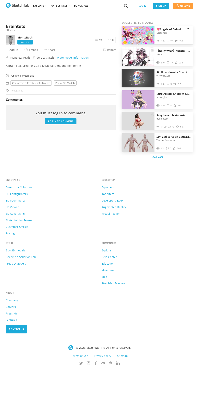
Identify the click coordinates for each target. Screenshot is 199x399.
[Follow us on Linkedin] (118, 393)
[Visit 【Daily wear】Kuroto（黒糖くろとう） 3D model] (138, 56)
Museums (107, 299)
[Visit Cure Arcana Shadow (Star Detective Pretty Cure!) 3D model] (138, 99)
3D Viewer (12, 236)
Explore (38, 5)
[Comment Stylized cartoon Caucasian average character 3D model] (168, 148)
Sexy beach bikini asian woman (173, 115)
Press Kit (11, 343)
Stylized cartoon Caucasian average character (173, 136)
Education (107, 293)
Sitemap (122, 385)
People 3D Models (65, 144)
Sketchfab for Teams (19, 249)
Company (12, 330)
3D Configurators (17, 223)
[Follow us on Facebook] (96, 393)
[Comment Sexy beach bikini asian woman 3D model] (171, 127)
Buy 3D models (15, 280)
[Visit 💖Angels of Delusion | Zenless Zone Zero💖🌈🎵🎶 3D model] (138, 35)
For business (59, 5)
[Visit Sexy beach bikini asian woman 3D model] (138, 121)
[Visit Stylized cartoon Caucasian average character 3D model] (138, 142)
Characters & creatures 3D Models (31, 144)
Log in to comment (60, 183)
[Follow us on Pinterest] (110, 393)
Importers (107, 223)
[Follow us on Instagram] (88, 393)
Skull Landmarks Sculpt (171, 72)
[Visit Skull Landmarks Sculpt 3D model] (138, 78)
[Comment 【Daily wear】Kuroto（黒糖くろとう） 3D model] (170, 62)
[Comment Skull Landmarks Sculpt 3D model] (169, 84)
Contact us (16, 358)
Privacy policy (102, 385)
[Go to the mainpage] (17, 6)
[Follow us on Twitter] (81, 393)
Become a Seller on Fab (21, 286)
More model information (73, 119)
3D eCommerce (16, 230)
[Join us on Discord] (103, 393)
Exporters (107, 217)
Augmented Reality (113, 236)
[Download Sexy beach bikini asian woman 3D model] (152, 114)
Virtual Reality (110, 243)
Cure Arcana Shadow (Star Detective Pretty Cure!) (173, 94)
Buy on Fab (81, 5)
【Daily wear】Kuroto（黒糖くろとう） (173, 51)
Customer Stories (17, 256)
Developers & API (112, 230)
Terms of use (79, 385)
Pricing (10, 263)
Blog (104, 306)
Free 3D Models (16, 293)
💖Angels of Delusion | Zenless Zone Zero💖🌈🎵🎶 (173, 29)
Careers (11, 336)
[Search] (126, 6)
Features (11, 349)
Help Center (109, 286)
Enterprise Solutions (19, 217)
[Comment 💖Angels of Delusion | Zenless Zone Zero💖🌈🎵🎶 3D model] (170, 41)
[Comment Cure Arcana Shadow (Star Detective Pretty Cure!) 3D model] (169, 105)
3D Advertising (15, 243)
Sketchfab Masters (113, 312)
